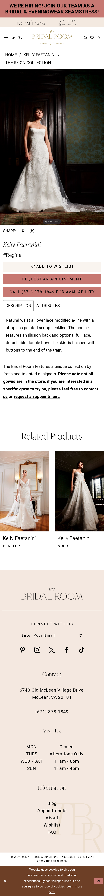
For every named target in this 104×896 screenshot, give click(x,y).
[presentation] (24, 491)
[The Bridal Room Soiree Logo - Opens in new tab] (67, 22)
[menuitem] (6, 38)
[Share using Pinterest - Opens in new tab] (23, 231)
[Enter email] (52, 635)
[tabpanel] (52, 147)
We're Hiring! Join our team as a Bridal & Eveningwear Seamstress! (52, 9)
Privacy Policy (19, 857)
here (52, 892)
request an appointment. (37, 396)
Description (18, 305)
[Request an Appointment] (13, 37)
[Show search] (85, 37)
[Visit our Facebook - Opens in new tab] (67, 649)
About (52, 817)
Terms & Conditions (45, 857)
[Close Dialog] (5, 881)
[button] (6, 38)
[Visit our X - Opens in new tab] (52, 649)
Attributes (48, 305)
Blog (52, 803)
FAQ (52, 832)
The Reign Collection (28, 62)
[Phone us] (20, 37)
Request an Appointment (52, 279)
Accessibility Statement (78, 857)
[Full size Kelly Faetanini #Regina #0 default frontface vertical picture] (52, 147)
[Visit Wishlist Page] (92, 37)
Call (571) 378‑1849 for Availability (52, 292)
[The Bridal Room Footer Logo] (52, 593)
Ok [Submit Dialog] (99, 881)
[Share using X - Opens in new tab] (32, 231)
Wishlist (52, 825)
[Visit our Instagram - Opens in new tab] (37, 649)
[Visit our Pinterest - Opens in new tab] (22, 649)
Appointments (52, 810)
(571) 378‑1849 (52, 711)
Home (11, 54)
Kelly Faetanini (39, 54)
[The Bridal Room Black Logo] (31, 22)
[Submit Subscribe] (80, 635)
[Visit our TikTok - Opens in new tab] (81, 649)
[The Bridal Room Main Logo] (52, 37)
